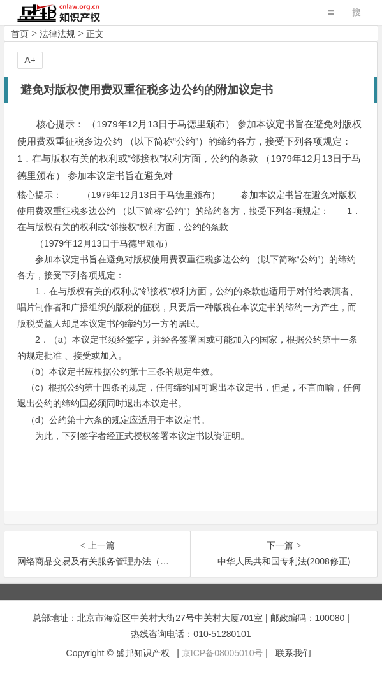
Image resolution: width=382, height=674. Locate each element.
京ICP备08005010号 (222, 653)
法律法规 (57, 34)
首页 (20, 34)
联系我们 (293, 653)
